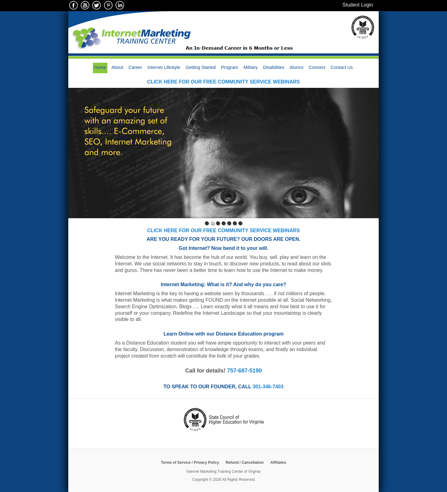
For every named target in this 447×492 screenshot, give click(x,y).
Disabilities (273, 67)
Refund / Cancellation (245, 462)
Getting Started (201, 67)
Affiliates (278, 462)
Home (100, 67)
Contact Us (342, 67)
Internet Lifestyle (163, 67)
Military (250, 67)
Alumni (296, 67)
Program (229, 67)
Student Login (357, 4)
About (117, 67)
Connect (317, 67)
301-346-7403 (268, 386)
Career (135, 67)
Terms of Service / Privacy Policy (190, 462)
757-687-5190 (244, 371)
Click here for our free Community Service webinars (223, 81)
